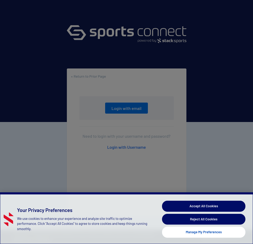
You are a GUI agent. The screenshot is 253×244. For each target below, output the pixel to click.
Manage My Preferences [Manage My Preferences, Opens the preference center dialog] (204, 232)
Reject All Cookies (204, 219)
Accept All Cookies (204, 206)
